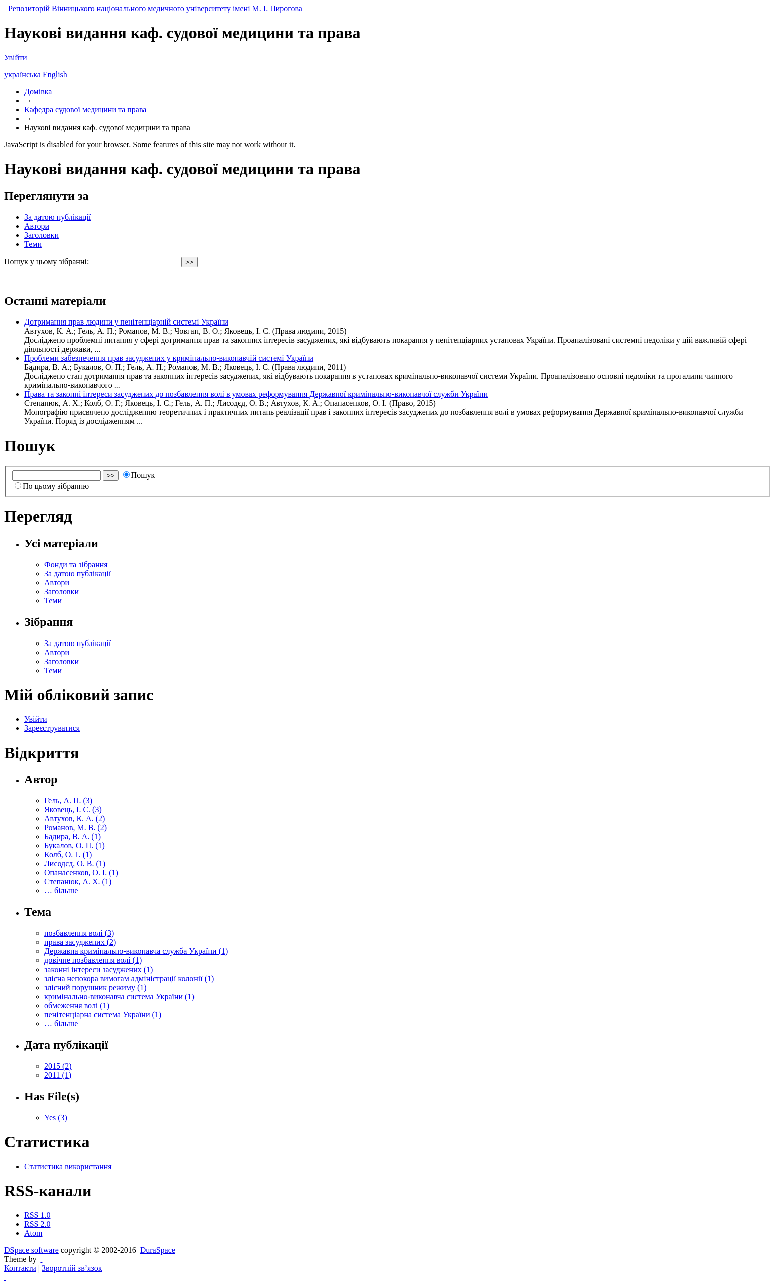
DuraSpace (157, 1250)
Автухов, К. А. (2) (74, 818)
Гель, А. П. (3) (68, 800)
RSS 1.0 (37, 1215)
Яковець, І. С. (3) (73, 809)
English (55, 74)
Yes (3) (55, 1117)
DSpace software (31, 1250)
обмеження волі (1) (76, 1005)
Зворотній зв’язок (72, 1268)
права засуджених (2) (80, 942)
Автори (36, 226)
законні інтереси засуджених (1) (98, 969)
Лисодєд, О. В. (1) (74, 863)
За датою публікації (57, 217)
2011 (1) (57, 1075)
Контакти (20, 1268)
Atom (33, 1233)
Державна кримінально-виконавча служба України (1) (136, 951)
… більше (61, 890)
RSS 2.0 (37, 1224)
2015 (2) (58, 1066)
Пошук (139, 475)
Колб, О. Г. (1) (68, 854)
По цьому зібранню (52, 486)
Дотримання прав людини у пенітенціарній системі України (126, 321)
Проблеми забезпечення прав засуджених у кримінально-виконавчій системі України (168, 358)
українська (22, 74)
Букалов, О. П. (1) (74, 845)
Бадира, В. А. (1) (72, 836)
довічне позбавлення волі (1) (93, 960)
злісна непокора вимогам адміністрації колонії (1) (129, 978)
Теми (33, 244)
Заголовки (41, 235)
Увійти (15, 57)
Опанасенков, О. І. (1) (81, 872)
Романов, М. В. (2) (75, 827)
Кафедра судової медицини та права (85, 109)
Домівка (38, 91)
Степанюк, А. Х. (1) (77, 881)
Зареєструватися (52, 728)
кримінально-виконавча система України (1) (119, 996)
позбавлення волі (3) (79, 933)
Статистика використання (68, 1166)
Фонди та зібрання (76, 564)
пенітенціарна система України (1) (102, 1014)
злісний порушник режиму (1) (95, 987)
